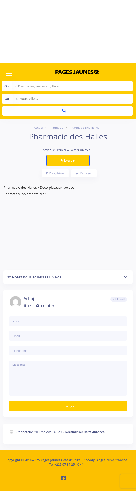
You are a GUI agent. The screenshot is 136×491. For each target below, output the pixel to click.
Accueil (39, 128)
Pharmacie (56, 128)
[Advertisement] (68, 31)
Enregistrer (55, 173)
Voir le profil (119, 299)
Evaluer (68, 160)
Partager (84, 173)
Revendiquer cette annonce (85, 432)
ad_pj (29, 298)
